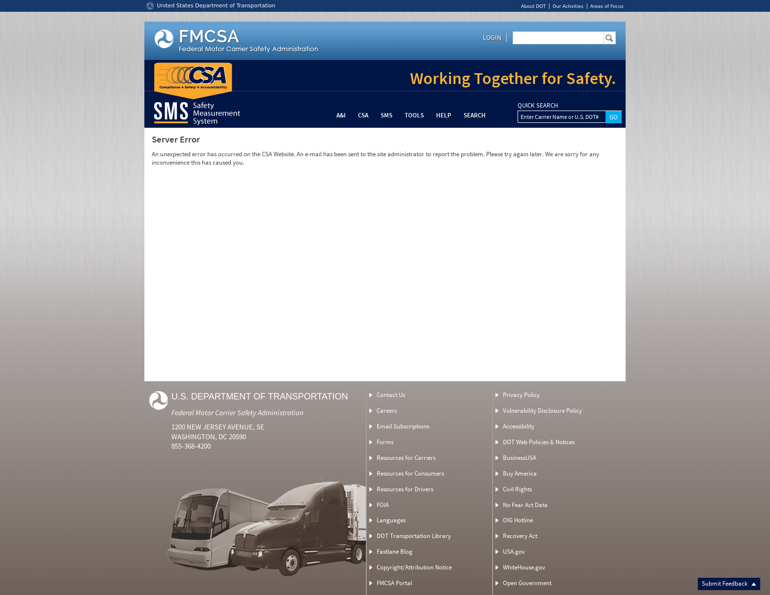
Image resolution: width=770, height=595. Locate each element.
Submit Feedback (729, 583)
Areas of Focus (607, 6)
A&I (341, 115)
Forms (385, 442)
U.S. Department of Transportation (259, 396)
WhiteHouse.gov (524, 567)
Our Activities (567, 6)
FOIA (383, 505)
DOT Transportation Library (414, 536)
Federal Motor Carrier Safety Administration (237, 412)
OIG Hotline (518, 520)
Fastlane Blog (394, 551)
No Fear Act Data (525, 505)
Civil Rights (517, 489)
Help (443, 115)
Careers (387, 410)
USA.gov (514, 551)
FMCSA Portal (394, 583)
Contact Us (391, 395)
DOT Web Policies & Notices (539, 442)
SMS (386, 115)
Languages (391, 520)
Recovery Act (520, 536)
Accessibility (518, 426)
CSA (363, 115)
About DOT (533, 6)
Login (492, 37)
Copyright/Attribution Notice (414, 567)
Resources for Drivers (405, 489)
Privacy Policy (521, 395)
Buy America (520, 473)
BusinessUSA (519, 457)
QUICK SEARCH (538, 106)
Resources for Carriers (406, 457)
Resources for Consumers (410, 473)
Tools (414, 115)
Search (475, 115)
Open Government (527, 583)
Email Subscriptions (403, 426)
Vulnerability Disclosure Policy (542, 410)
